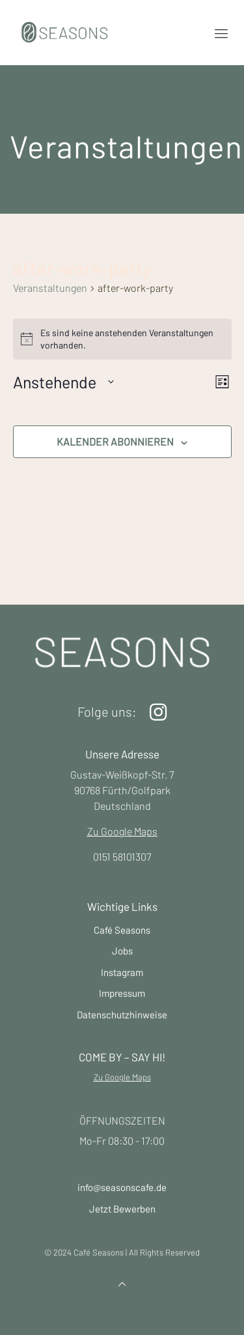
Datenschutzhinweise (122, 1014)
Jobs (122, 950)
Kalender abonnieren (115, 441)
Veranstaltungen (50, 287)
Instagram (122, 972)
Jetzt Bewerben (122, 1208)
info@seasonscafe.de (122, 1187)
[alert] (122, 339)
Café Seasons (122, 930)
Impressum (122, 993)
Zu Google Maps (122, 831)
